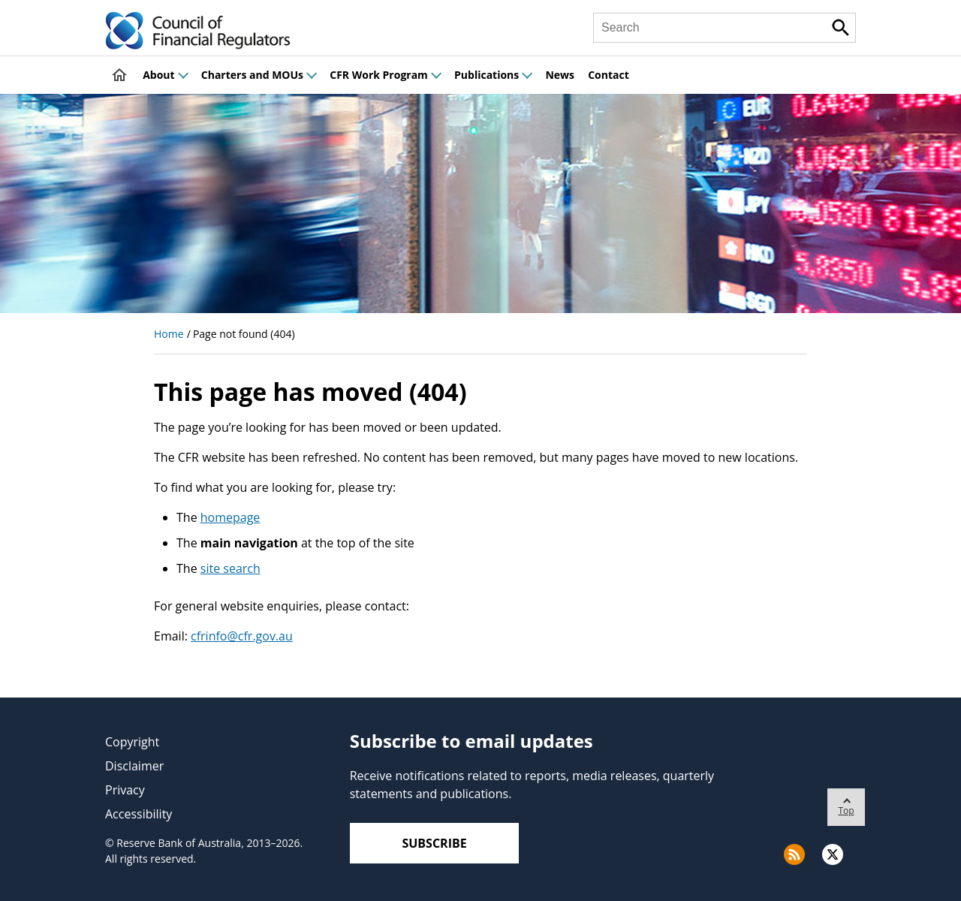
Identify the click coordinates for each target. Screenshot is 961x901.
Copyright (132, 742)
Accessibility (138, 814)
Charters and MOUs (258, 75)
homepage (230, 517)
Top (846, 802)
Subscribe (434, 843)
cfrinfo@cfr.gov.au (242, 636)
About (165, 75)
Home (169, 334)
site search (230, 568)
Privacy (125, 790)
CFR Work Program (385, 75)
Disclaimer (134, 766)
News (559, 75)
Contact (608, 75)
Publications (493, 75)
